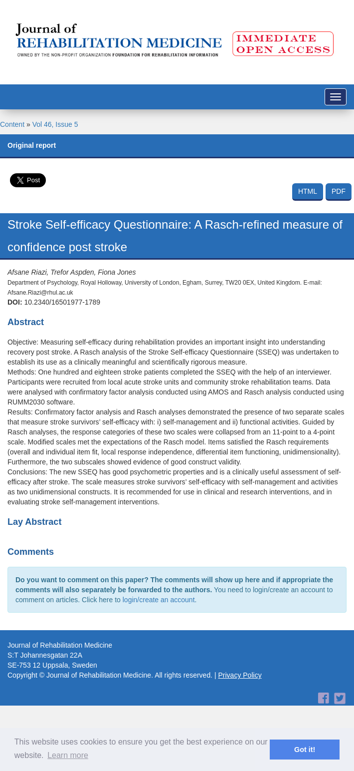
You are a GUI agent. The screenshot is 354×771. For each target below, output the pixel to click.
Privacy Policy (240, 675)
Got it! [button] (304, 750)
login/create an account (159, 600)
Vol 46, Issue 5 (55, 124)
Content (12, 124)
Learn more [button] (67, 755)
